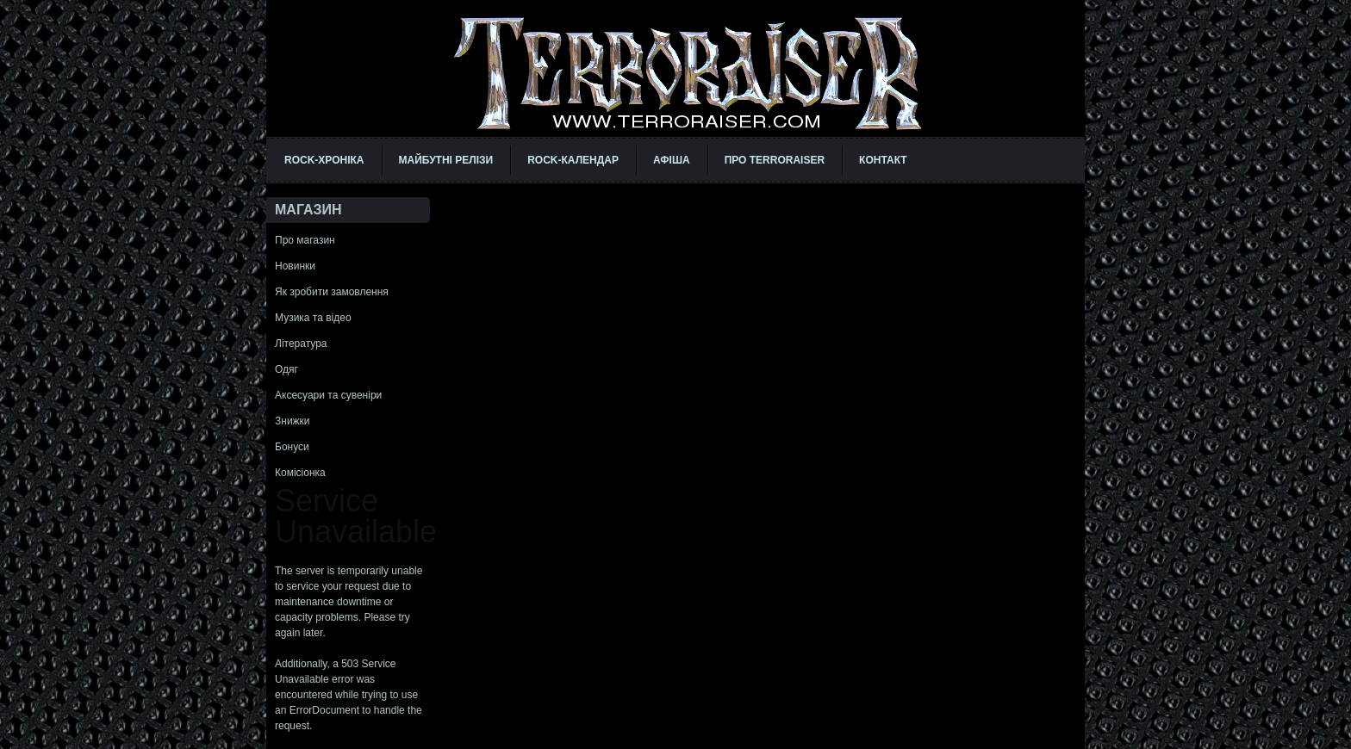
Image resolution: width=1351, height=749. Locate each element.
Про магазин (305, 240)
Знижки (292, 421)
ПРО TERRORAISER (775, 160)
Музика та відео (313, 318)
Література (301, 343)
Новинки (295, 266)
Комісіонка (300, 473)
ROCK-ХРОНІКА (324, 160)
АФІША (671, 160)
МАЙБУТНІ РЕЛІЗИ (446, 160)
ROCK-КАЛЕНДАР (573, 160)
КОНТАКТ (883, 160)
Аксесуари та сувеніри (328, 395)
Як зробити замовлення (332, 292)
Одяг (286, 369)
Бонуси (292, 447)
